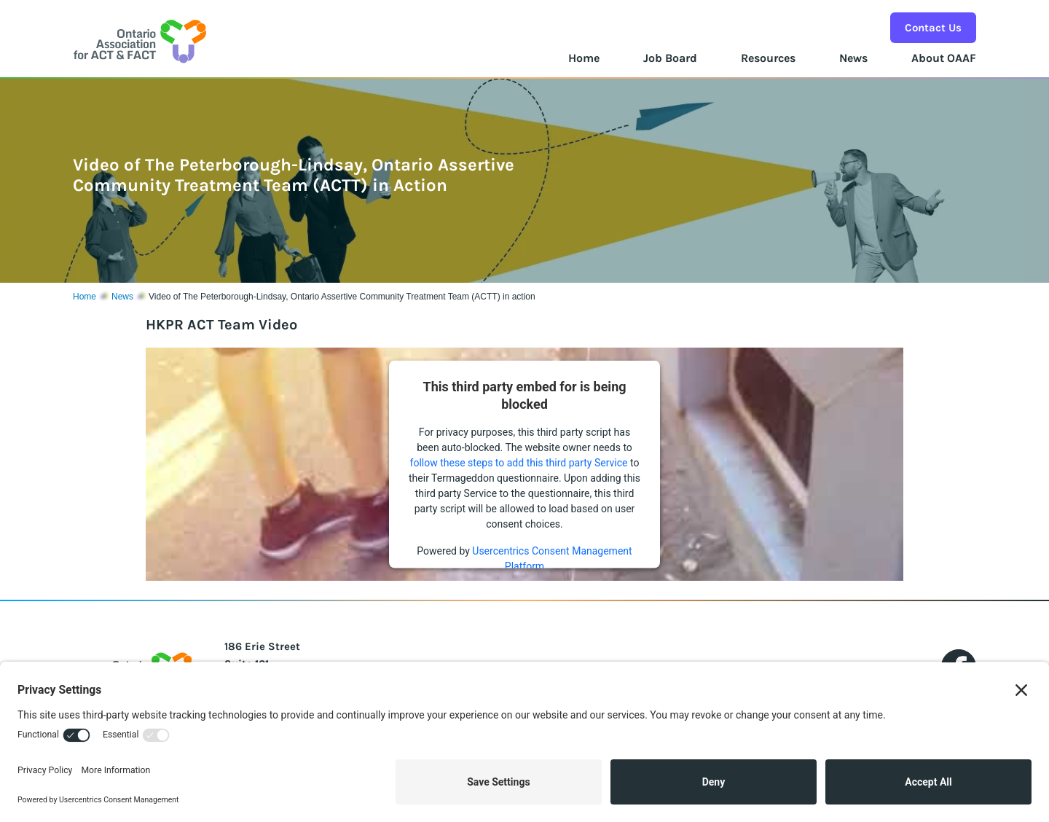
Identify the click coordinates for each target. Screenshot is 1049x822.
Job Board (670, 58)
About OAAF (943, 58)
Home (584, 58)
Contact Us (933, 27)
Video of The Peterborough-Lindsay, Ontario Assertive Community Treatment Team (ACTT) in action (342, 296)
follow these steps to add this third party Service (519, 463)
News (853, 58)
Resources (768, 58)
